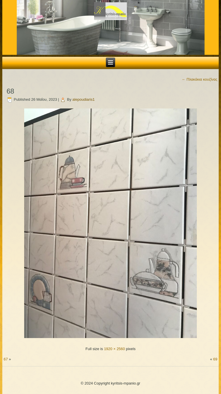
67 (6, 359)
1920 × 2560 (114, 349)
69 (215, 359)
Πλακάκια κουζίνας (200, 79)
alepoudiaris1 (84, 99)
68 (10, 91)
